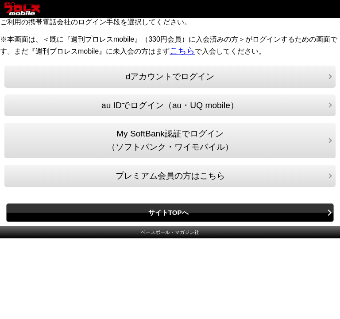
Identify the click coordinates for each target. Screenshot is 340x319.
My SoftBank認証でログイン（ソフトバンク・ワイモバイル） (170, 140)
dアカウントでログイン (170, 76)
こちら (182, 50)
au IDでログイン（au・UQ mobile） (170, 105)
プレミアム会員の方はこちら (170, 175)
